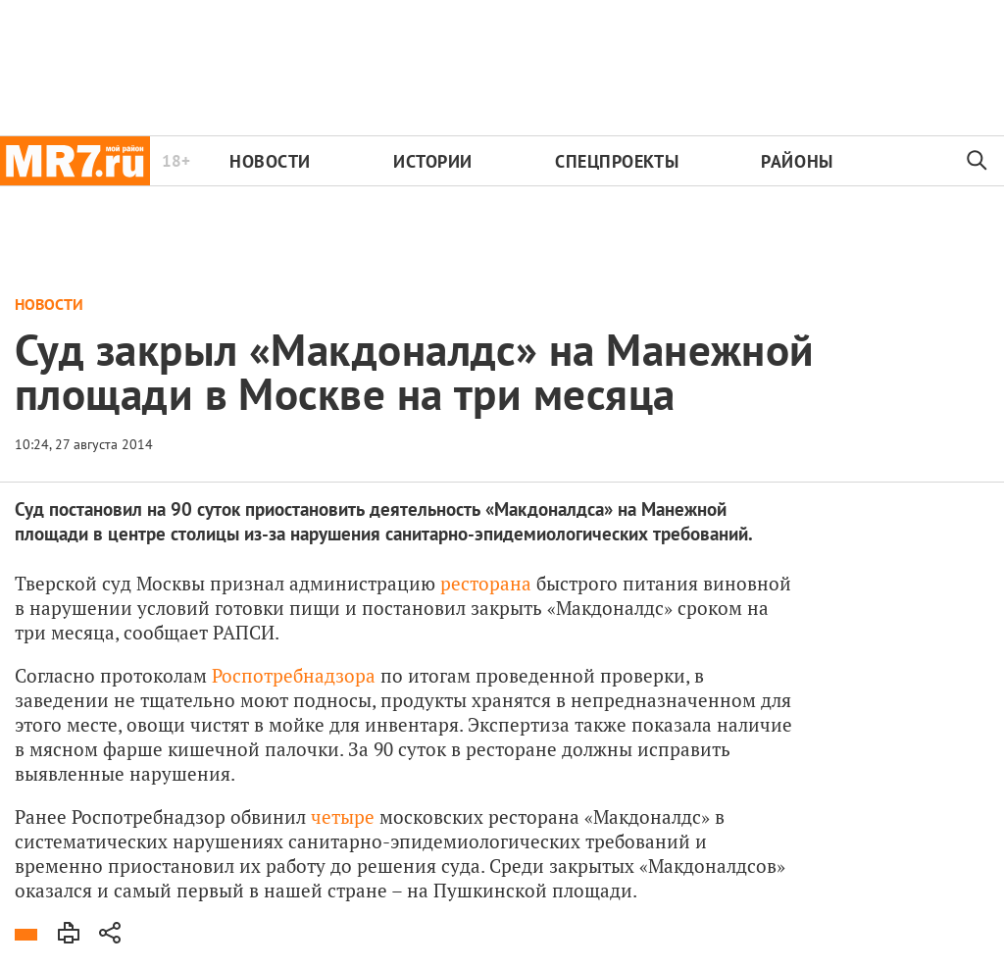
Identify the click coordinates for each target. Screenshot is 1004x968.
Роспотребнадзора (294, 675)
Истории (433, 161)
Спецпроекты (616, 161)
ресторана (485, 583)
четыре (343, 816)
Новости (270, 161)
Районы (796, 161)
